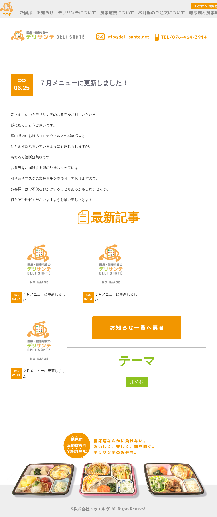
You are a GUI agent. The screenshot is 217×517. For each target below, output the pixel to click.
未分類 (137, 382)
